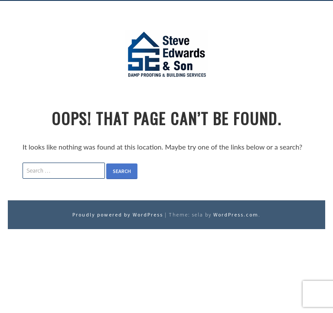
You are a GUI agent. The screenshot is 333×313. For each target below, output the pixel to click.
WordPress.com (235, 214)
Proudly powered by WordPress (117, 214)
